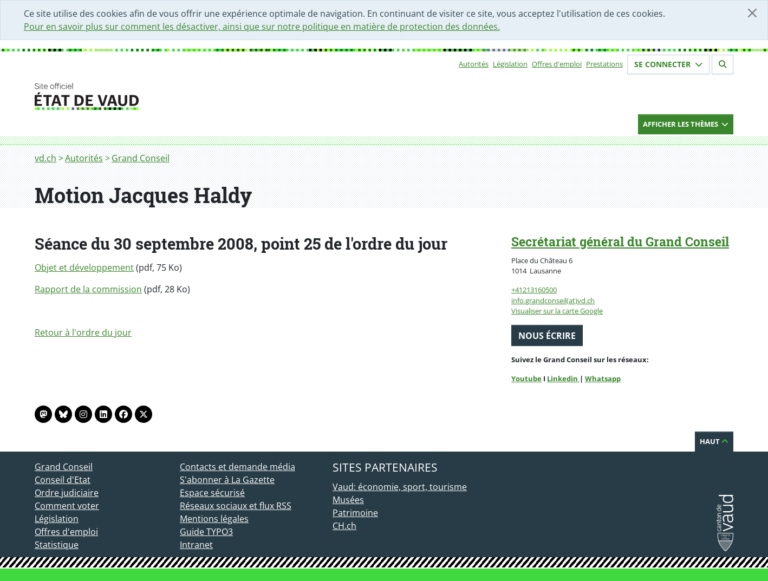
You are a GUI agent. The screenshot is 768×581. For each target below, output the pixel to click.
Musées (348, 500)
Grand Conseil (141, 158)
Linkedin (563, 378)
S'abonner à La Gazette (227, 480)
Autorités (474, 64)
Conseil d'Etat (62, 480)
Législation (510, 64)
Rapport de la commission (88, 289)
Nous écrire (547, 336)
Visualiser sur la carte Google (557, 311)
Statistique (57, 545)
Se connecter (668, 64)
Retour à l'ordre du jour (83, 332)
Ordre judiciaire (67, 493)
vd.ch (45, 158)
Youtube (526, 378)
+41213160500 (534, 290)
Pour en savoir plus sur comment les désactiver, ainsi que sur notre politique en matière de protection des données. (262, 26)
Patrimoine (355, 513)
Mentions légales (214, 519)
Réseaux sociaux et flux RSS (235, 506)
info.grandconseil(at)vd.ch (553, 300)
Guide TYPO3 (206, 532)
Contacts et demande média (237, 467)
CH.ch (344, 526)
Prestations (604, 64)
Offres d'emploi (557, 64)
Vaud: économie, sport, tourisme (400, 487)
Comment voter (67, 506)
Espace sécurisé (212, 493)
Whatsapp (603, 378)
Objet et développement (84, 267)
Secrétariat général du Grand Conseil (620, 241)
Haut (714, 441)
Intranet (196, 545)
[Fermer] (752, 13)
